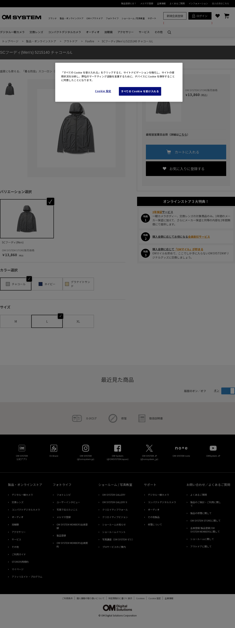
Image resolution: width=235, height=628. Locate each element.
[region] (119, 82)
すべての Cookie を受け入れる (140, 91)
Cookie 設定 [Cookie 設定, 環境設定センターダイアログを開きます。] (103, 91)
